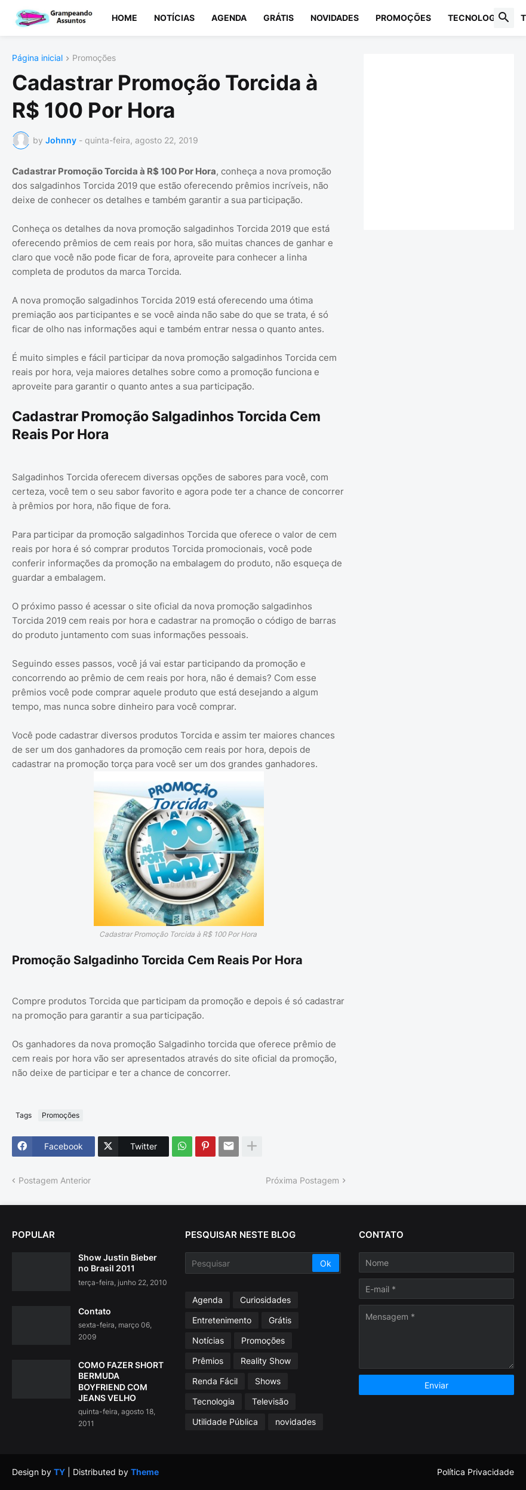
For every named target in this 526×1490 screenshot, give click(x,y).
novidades (295, 1422)
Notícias (174, 18)
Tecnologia (476, 18)
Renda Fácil (215, 1381)
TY (59, 1472)
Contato (94, 1311)
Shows (268, 1381)
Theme (145, 1472)
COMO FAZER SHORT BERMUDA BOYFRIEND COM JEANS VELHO (121, 1381)
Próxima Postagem (302, 1180)
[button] (504, 18)
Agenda (229, 18)
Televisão (270, 1401)
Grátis (278, 18)
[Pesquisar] (249, 1263)
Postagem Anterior (55, 1180)
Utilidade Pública (225, 1422)
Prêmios (207, 1361)
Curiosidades (265, 1300)
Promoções (403, 18)
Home (124, 18)
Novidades (334, 18)
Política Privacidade (475, 1472)
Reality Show (266, 1361)
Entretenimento (221, 1320)
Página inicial (37, 58)
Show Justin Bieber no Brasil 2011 (117, 1262)
